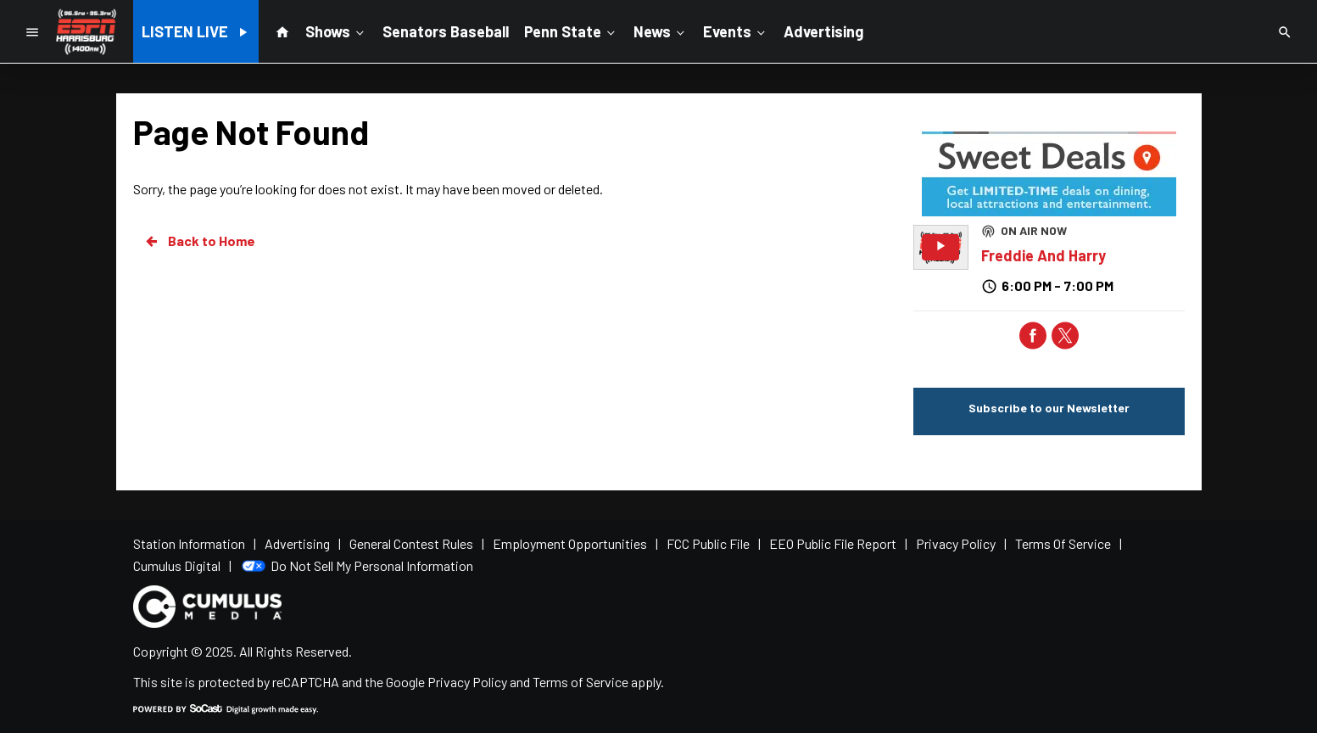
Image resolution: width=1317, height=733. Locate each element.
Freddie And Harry (1043, 255)
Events (735, 30)
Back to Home (199, 240)
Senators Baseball (445, 31)
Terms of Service (580, 682)
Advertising (823, 31)
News (660, 30)
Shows (336, 30)
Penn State (571, 30)
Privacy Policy (467, 682)
